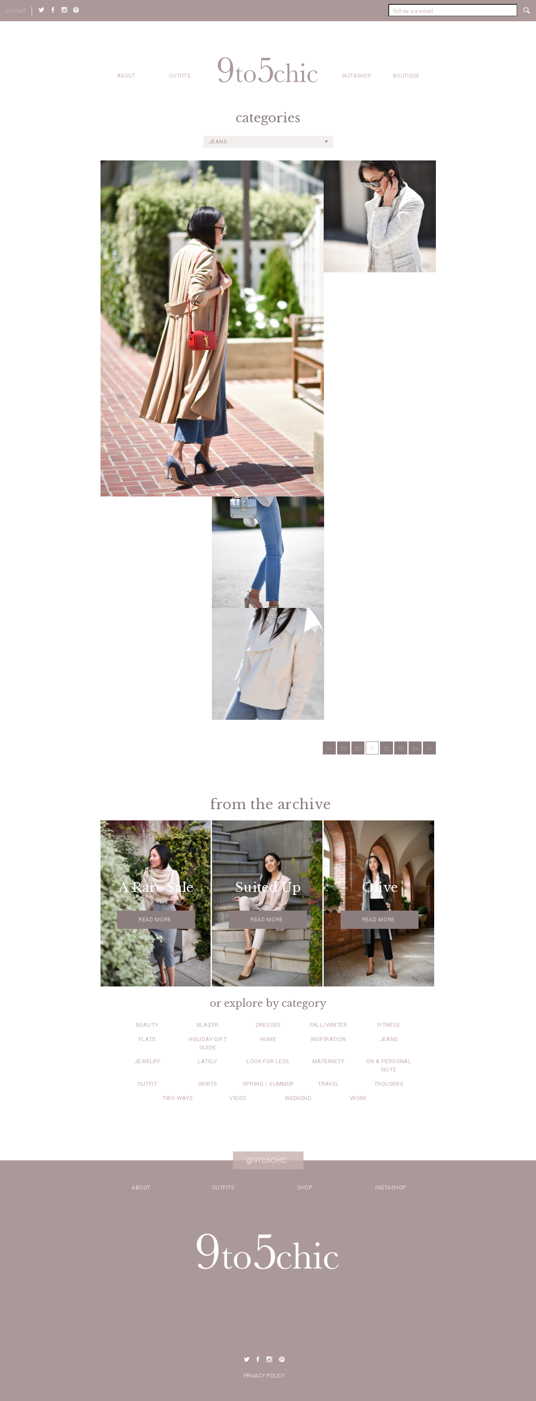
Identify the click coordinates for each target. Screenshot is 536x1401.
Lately (207, 1061)
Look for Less (268, 1061)
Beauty (147, 1024)
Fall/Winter (328, 1024)
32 (386, 748)
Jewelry (147, 1061)
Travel (328, 1083)
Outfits (179, 76)
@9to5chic (267, 1160)
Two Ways (177, 1097)
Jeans (389, 1038)
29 (343, 748)
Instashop (356, 76)
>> (429, 748)
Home (268, 1038)
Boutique (406, 76)
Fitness (388, 1024)
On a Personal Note (388, 1065)
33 (401, 748)
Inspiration (328, 1038)
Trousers (388, 1083)
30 (357, 748)
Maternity (328, 1061)
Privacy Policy (264, 1376)
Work (358, 1097)
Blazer (207, 1024)
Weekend (298, 1097)
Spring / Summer (268, 1083)
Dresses (268, 1024)
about (126, 76)
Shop (304, 1188)
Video (237, 1097)
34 (415, 748)
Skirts (207, 1083)
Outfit (147, 1083)
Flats (147, 1038)
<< (329, 748)
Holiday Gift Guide (207, 1043)
